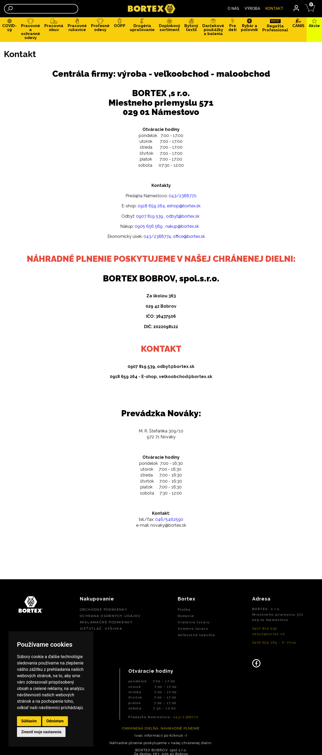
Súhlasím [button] (29, 721)
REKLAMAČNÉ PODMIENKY (106, 623)
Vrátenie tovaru (194, 623)
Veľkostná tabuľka (196, 636)
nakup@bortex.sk (182, 227)
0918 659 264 (151, 206)
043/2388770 (183, 196)
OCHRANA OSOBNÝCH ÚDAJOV (110, 617)
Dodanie (186, 617)
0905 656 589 (149, 227)
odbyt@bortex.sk (182, 217)
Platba (184, 610)
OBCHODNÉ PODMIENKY (103, 610)
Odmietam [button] (55, 721)
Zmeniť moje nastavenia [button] (41, 732)
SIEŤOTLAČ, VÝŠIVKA (101, 630)
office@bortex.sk (189, 237)
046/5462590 (169, 520)
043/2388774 (157, 237)
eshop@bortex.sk (184, 206)
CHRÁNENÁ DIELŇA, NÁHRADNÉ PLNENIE (161, 729)
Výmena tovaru (193, 630)
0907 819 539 (149, 217)
